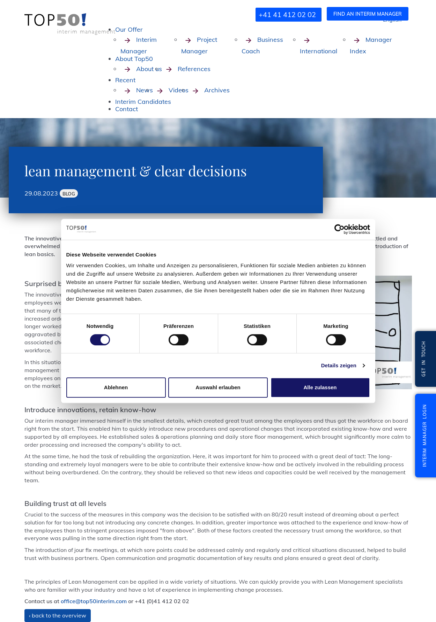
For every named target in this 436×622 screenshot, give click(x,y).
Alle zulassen (320, 387)
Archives (209, 90)
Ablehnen (116, 387)
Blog (68, 194)
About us (141, 69)
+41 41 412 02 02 (287, 14)
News (136, 90)
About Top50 (134, 59)
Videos (171, 90)
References (186, 69)
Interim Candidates (143, 102)
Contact (126, 109)
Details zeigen (338, 365)
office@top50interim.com (94, 601)
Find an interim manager (367, 14)
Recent (125, 80)
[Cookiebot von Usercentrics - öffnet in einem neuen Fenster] (339, 229)
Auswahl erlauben (217, 387)
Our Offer (129, 29)
